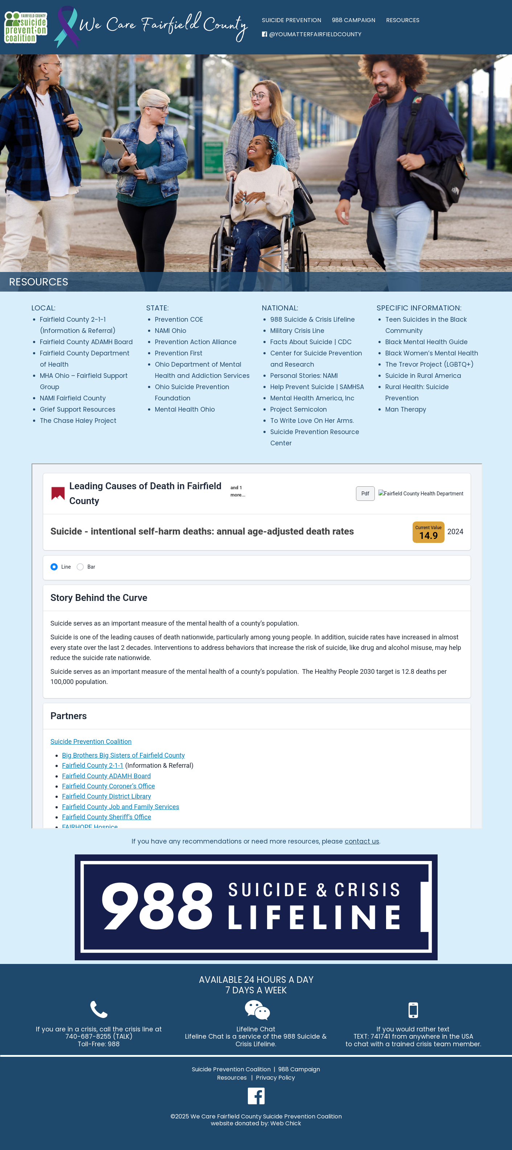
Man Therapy (405, 409)
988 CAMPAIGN (353, 20)
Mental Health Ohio (185, 409)
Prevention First (178, 353)
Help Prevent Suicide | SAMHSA (317, 387)
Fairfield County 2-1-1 (73, 319)
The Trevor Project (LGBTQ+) (429, 364)
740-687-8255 (88, 1036)
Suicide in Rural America (423, 375)
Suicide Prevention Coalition (231, 1069)
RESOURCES (402, 20)
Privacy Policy (275, 1078)
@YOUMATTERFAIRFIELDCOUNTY (311, 34)
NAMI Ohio (170, 330)
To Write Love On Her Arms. (312, 420)
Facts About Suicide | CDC (311, 342)
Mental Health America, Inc (312, 398)
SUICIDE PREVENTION (291, 20)
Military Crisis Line (297, 330)
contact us (362, 841)
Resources (232, 1078)
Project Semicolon (298, 409)
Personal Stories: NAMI (304, 375)
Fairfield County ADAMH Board (86, 342)
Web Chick (285, 1124)
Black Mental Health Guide (426, 342)
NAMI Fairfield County (73, 398)
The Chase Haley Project (78, 420)
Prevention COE (179, 319)
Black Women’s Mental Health (431, 353)
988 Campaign (299, 1069)
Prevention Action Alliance (196, 342)
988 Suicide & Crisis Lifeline (312, 319)
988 (114, 1044)
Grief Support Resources (77, 409)
